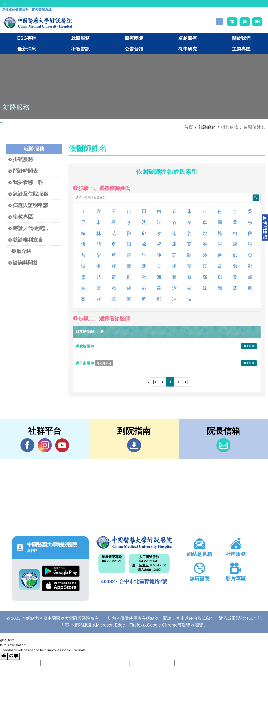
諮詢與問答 (23, 263)
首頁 (188, 127)
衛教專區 (20, 217)
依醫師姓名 (254, 127)
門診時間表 (23, 171)
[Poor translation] (14, 656)
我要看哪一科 (25, 182)
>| (186, 382)
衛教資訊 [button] (80, 49)
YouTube (62, 445)
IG (45, 445)
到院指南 (134, 445)
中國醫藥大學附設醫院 (133, 542)
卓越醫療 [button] (187, 38)
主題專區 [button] (241, 49)
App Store (61, 585)
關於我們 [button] (241, 38)
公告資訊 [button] (134, 49)
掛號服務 (229, 127)
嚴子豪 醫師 (94, 363)
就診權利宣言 (25, 240)
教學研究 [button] (187, 49)
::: (4, 3)
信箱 (223, 445)
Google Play (61, 571)
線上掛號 (249, 346)
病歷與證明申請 (28, 205)
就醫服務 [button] (80, 38)
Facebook (27, 445)
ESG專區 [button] (26, 38)
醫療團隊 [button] (134, 38)
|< (154, 382)
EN (257, 21)
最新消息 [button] (26, 49)
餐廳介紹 (21, 251)
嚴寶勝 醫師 (85, 346)
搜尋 (219, 21)
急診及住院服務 (28, 194)
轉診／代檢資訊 (28, 228)
